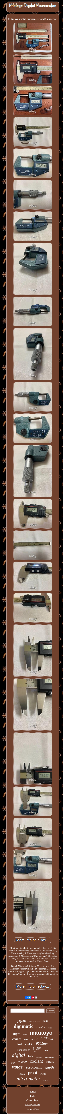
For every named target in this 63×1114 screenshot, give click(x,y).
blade (43, 1073)
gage (13, 1062)
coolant (36, 1061)
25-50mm (39, 1057)
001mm (50, 1062)
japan (21, 1020)
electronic (34, 1067)
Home (33, 1091)
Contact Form (32, 1100)
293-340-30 (34, 1022)
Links (32, 1096)
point (25, 1034)
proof (32, 1072)
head (19, 1044)
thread (34, 1039)
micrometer (28, 1079)
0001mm (42, 1043)
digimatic (23, 1026)
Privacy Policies (32, 1104)
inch (30, 1056)
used (26, 1040)
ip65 (37, 1049)
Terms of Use (33, 1109)
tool (46, 1050)
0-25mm (47, 1038)
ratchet (22, 1062)
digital (18, 1055)
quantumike (23, 1050)
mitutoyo (41, 1033)
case (45, 1021)
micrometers (49, 1057)
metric (46, 1080)
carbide (40, 1027)
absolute (29, 1044)
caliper (16, 1039)
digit (16, 1034)
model (22, 1074)
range (17, 1066)
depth (49, 1067)
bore (50, 1028)
